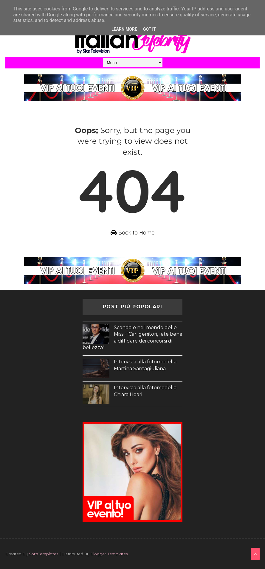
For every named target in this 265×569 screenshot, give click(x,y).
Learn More (124, 29)
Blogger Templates (109, 554)
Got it (149, 29)
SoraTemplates (43, 554)
